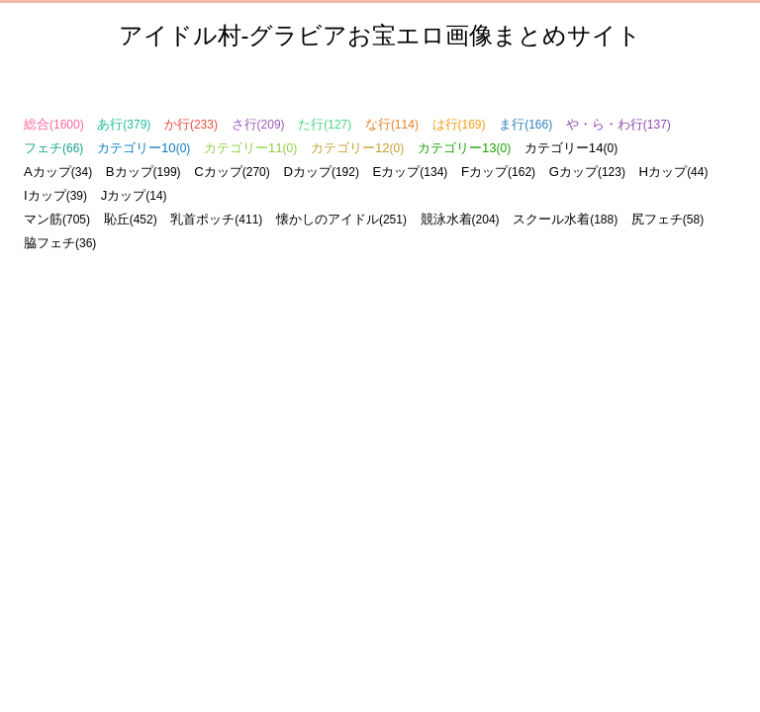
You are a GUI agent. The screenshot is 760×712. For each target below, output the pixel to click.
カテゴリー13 (464, 147)
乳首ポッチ (216, 219)
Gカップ (587, 171)
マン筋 (57, 219)
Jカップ (134, 195)
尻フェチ (667, 219)
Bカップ (143, 171)
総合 (54, 124)
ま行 (525, 124)
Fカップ (498, 171)
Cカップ (232, 171)
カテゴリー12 (357, 147)
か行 (191, 124)
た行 (324, 124)
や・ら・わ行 (618, 124)
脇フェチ (60, 242)
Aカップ (58, 171)
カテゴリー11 (250, 147)
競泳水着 (460, 219)
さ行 (258, 124)
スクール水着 (565, 219)
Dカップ (321, 171)
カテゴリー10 (143, 147)
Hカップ (674, 171)
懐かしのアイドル (341, 219)
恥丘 (130, 219)
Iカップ (55, 195)
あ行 (123, 124)
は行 (459, 124)
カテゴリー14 (571, 147)
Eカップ (410, 171)
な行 (392, 124)
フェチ (53, 147)
